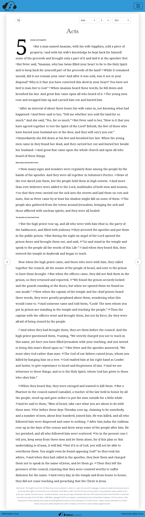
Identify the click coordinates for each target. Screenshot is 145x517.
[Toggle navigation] (138, 6)
